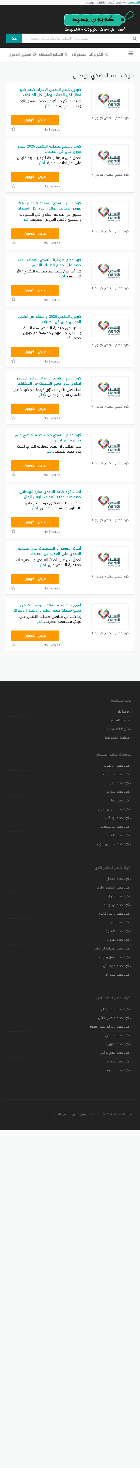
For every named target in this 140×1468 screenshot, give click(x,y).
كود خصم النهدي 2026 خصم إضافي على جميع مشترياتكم (48, 438)
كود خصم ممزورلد (117, 1044)
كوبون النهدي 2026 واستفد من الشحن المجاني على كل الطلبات (49, 319)
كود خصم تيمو (119, 783)
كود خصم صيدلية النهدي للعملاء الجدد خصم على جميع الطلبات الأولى (49, 262)
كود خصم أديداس (117, 1061)
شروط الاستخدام (118, 729)
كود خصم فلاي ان (117, 975)
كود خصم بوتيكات (117, 818)
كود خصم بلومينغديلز (114, 827)
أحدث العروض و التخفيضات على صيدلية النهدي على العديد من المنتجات (49, 551)
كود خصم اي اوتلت (116, 905)
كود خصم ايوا (120, 800)
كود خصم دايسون (117, 835)
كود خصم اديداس (117, 792)
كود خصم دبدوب (118, 940)
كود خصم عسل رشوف (114, 957)
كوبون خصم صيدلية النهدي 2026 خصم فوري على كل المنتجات (49, 149)
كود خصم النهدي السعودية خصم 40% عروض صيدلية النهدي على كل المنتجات (49, 206)
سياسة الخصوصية (117, 738)
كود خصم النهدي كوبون (110, 118)
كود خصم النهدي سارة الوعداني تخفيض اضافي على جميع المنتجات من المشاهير (48, 381)
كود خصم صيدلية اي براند (112, 948)
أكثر (48, 106)
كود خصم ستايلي (117, 1035)
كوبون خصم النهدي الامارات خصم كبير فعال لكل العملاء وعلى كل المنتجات (50, 92)
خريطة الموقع (120, 720)
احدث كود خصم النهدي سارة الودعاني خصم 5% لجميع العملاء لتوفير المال (50, 494)
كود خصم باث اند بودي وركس (109, 1027)
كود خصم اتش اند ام (115, 1009)
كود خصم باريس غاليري (113, 809)
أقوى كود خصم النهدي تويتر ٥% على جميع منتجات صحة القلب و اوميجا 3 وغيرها (47, 608)
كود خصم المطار (118, 879)
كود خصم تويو (119, 922)
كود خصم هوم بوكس (114, 1053)
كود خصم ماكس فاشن (113, 1018)
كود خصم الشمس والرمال (111, 888)
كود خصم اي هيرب (116, 766)
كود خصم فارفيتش (116, 966)
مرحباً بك (123, 712)
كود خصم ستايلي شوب (113, 844)
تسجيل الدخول (22, 55)
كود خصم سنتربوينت (115, 774)
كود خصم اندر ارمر (117, 896)
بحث (14, 38)
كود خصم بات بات (117, 1070)
